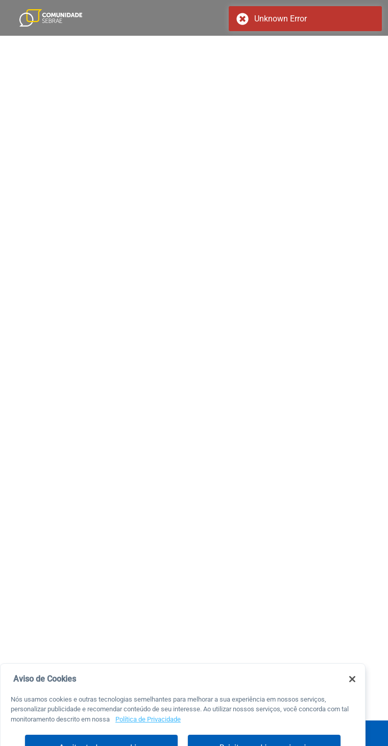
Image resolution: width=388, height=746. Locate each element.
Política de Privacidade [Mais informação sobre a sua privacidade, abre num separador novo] (148, 727)
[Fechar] (352, 687)
